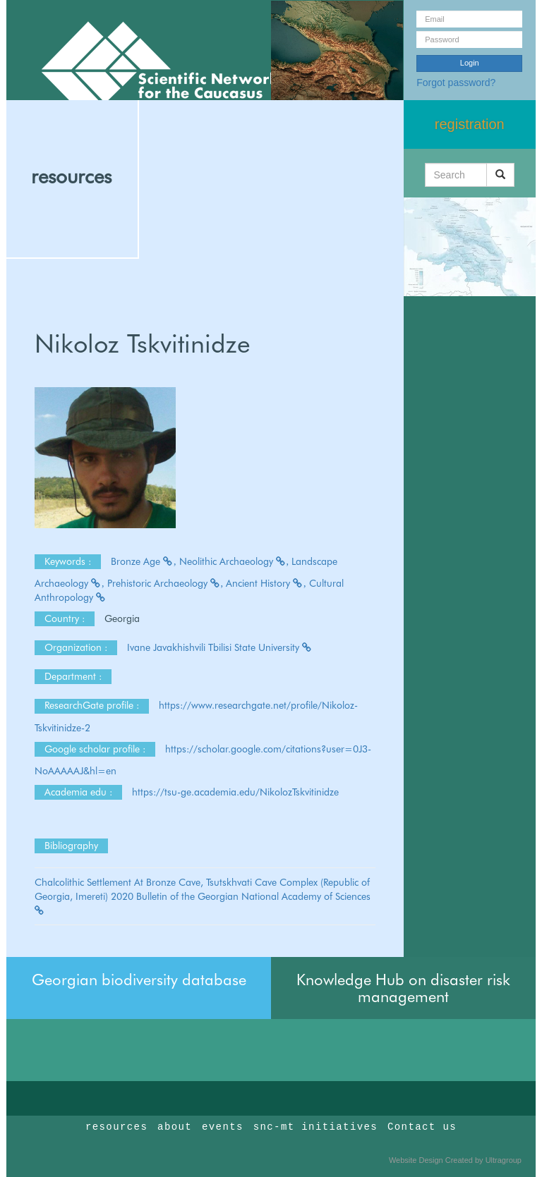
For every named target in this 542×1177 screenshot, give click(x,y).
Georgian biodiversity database (139, 979)
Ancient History (266, 583)
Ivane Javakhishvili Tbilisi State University (220, 647)
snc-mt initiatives (315, 1127)
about (174, 1127)
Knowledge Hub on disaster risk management (403, 988)
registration (470, 124)
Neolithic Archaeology (234, 561)
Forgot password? (455, 82)
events (222, 1127)
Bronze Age (143, 561)
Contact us (422, 1127)
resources (71, 176)
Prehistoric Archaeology (165, 583)
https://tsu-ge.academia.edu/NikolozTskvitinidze (235, 792)
